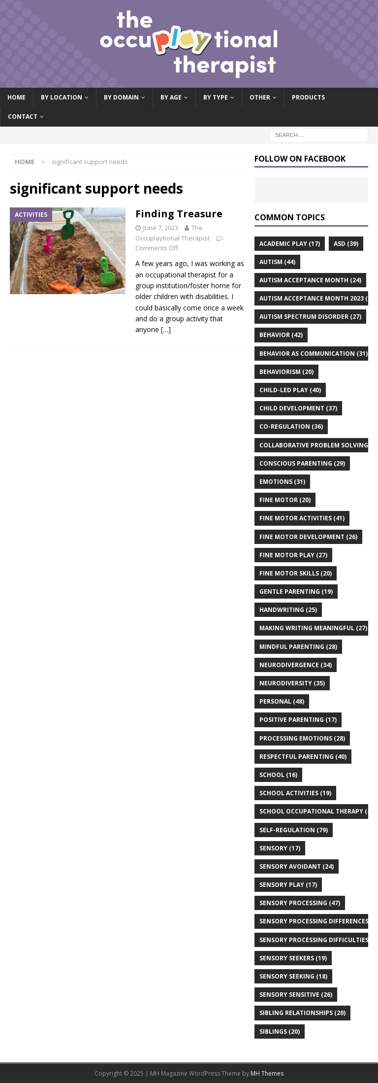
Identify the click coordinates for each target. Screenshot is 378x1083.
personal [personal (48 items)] (281, 701)
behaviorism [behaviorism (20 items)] (286, 372)
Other (260, 97)
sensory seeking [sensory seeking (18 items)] (293, 976)
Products (308, 97)
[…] (166, 329)
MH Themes (267, 1073)
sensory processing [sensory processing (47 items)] (299, 903)
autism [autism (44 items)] (277, 262)
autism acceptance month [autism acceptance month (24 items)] (310, 280)
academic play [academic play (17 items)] (289, 243)
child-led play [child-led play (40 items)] (290, 390)
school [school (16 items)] (278, 775)
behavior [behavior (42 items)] (281, 335)
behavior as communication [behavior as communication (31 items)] (313, 353)
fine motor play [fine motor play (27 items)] (293, 555)
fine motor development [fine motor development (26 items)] (308, 537)
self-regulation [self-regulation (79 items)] (293, 830)
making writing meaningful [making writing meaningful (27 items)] (313, 628)
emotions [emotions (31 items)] (282, 481)
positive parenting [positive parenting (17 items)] (298, 719)
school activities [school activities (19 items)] (295, 793)
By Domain (121, 97)
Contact (22, 116)
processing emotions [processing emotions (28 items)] (302, 738)
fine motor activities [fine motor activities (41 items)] (302, 518)
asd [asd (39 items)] (346, 243)
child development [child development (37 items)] (298, 408)
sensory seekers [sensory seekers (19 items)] (293, 958)
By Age (171, 97)
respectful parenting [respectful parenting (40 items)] (302, 756)
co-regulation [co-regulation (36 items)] (291, 426)
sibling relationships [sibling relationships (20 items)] (302, 1013)
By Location (61, 97)
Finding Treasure (178, 213)
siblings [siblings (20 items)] (279, 1031)
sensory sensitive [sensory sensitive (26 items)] (295, 994)
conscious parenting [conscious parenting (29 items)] (302, 463)
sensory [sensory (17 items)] (279, 848)
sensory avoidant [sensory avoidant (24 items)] (296, 866)
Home (16, 97)
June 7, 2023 (160, 227)
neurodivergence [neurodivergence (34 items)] (295, 665)
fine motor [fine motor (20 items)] (285, 500)
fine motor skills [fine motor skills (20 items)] (295, 573)
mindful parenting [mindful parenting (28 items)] (298, 647)
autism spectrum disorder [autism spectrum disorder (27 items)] (310, 316)
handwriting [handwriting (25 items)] (288, 610)
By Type (215, 97)
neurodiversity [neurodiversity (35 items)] (292, 683)
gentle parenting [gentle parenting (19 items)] (296, 591)
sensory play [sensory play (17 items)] (288, 884)
